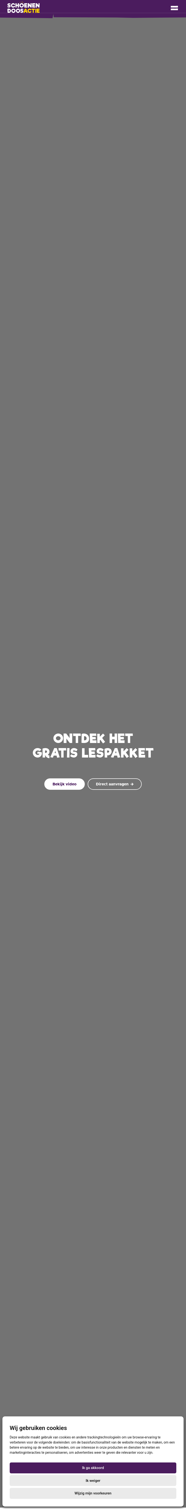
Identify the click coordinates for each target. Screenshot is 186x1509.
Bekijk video (65, 784)
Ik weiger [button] (93, 1480)
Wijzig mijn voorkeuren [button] (93, 1493)
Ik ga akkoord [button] (93, 1468)
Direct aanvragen (114, 784)
